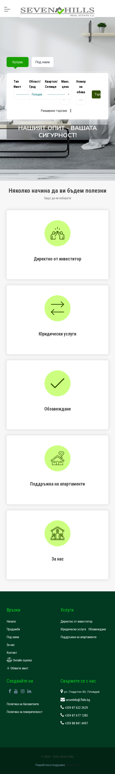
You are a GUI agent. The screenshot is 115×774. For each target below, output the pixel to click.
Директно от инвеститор (76, 621)
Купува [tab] (17, 62)
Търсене (98, 94)
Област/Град (35, 84)
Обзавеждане (97, 629)
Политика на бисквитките (23, 704)
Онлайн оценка (19, 660)
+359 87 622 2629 (74, 708)
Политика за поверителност (25, 712)
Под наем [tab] (42, 62)
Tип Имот (17, 84)
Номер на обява (81, 87)
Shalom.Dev (72, 765)
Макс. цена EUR (65, 87)
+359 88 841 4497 (74, 723)
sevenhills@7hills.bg (75, 700)
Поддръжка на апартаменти (78, 637)
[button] (27, 95)
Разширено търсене (57, 111)
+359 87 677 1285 (74, 715)
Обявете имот (17, 668)
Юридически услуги (73, 629)
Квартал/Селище (51, 84)
